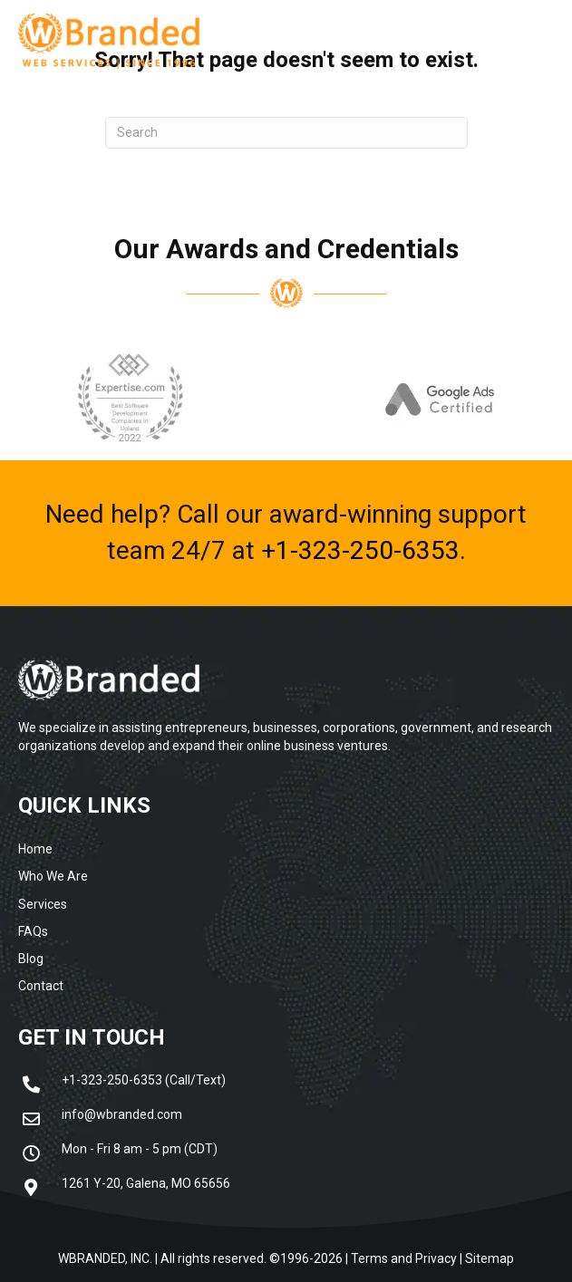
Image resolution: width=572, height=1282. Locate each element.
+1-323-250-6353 (360, 550)
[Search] (286, 133)
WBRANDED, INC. (105, 1258)
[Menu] (497, 40)
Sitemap (489, 1258)
